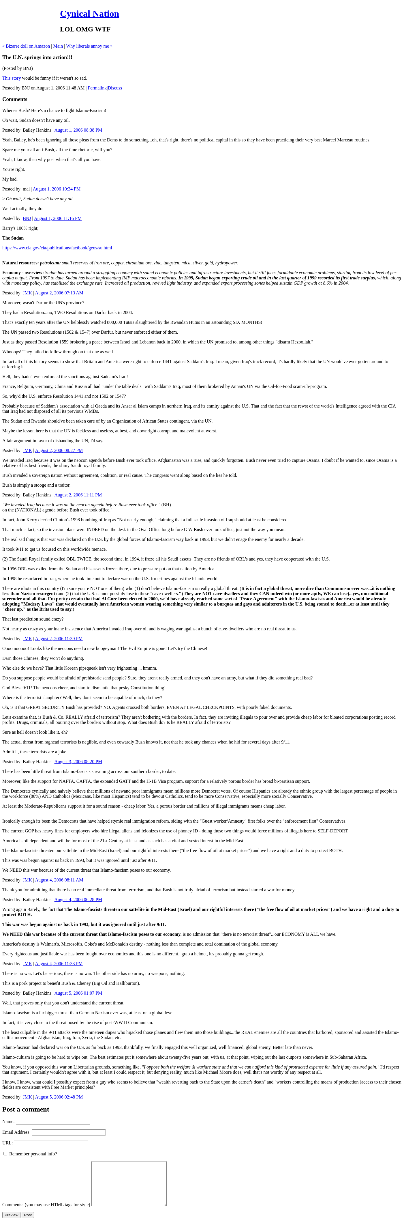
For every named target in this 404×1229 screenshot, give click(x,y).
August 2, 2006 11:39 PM (58, 638)
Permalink (97, 87)
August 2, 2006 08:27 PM (59, 450)
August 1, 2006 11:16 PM (58, 218)
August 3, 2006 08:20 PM (78, 761)
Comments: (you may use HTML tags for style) (46, 1213)
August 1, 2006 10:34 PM (56, 188)
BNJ (27, 218)
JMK (27, 292)
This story (11, 78)
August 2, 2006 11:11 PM (78, 494)
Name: (8, 1121)
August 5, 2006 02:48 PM (59, 1096)
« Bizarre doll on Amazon (26, 46)
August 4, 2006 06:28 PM (78, 899)
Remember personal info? (30, 1153)
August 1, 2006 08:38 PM (78, 130)
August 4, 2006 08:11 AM (59, 879)
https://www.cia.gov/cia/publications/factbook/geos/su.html (57, 247)
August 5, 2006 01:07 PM (78, 993)
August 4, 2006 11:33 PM (58, 963)
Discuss (115, 87)
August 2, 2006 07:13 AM (59, 292)
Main (58, 46)
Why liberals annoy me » (89, 46)
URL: (7, 1142)
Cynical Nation (89, 13)
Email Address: (16, 1132)
